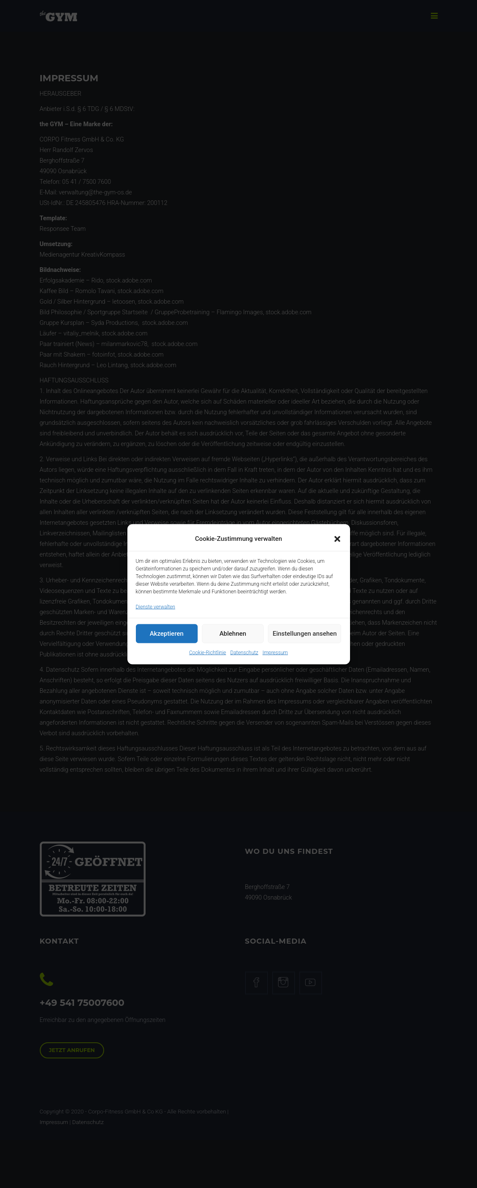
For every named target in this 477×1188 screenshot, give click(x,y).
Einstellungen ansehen (304, 640)
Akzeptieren (167, 640)
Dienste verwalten (155, 613)
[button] (337, 545)
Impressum (275, 659)
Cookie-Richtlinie (207, 659)
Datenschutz (244, 659)
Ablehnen (232, 640)
